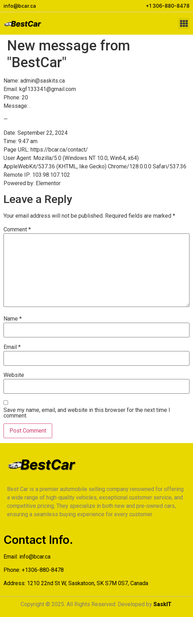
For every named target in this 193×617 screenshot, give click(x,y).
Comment (17, 229)
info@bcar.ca (34, 556)
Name (13, 319)
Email (12, 347)
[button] (183, 23)
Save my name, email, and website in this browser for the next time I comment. (87, 413)
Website (14, 375)
